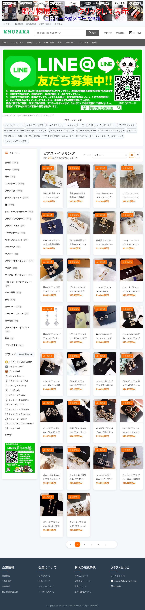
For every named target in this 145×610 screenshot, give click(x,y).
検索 (92, 32)
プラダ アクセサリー (127, 125)
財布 (38, 42)
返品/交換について (83, 592)
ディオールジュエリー (14, 130)
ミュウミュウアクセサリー (16, 141)
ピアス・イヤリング (45, 115)
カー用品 (9, 321)
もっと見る (25, 354)
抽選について (44, 581)
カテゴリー (12, 152)
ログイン (7, 24)
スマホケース (18, 42)
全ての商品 (31, 24)
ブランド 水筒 (11, 345)
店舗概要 (6, 576)
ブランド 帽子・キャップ (16, 261)
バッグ (30, 42)
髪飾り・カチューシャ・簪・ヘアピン (71, 136)
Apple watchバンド (14, 240)
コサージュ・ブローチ (99, 136)
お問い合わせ (45, 24)
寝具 (59, 42)
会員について (44, 576)
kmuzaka (116, 586)
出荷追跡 (59, 24)
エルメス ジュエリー (77, 125)
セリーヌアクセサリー (86, 130)
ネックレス (132, 130)
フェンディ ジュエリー (36, 130)
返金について (81, 586)
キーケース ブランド (14, 313)
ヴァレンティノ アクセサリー (111, 130)
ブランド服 (83, 42)
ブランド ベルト (12, 226)
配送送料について (82, 581)
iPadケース (10, 247)
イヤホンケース (12, 233)
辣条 (7, 338)
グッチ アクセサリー (56, 125)
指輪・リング (117, 136)
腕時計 (95, 42)
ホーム (5, 42)
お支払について (82, 576)
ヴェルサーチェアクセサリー (61, 130)
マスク (8, 268)
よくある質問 (118, 576)
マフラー (9, 254)
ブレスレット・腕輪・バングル (18, 136)
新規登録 (19, 24)
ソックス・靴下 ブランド (16, 275)
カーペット (70, 42)
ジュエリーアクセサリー (22, 115)
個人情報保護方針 (10, 592)
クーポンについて (46, 592)
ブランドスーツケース (15, 219)
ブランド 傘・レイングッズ (17, 327)
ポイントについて (46, 586)
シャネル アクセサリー (35, 125)
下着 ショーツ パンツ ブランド (18, 282)
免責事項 (6, 586)
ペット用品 (49, 42)
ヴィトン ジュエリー (13, 125)
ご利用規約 (7, 581)
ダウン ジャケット (13, 197)
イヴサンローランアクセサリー (102, 125)
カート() (134, 33)
